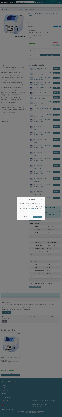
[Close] (41, 199)
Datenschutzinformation (25, 210)
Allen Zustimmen (37, 216)
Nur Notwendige (27, 216)
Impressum (22, 211)
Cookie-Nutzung (32, 208)
